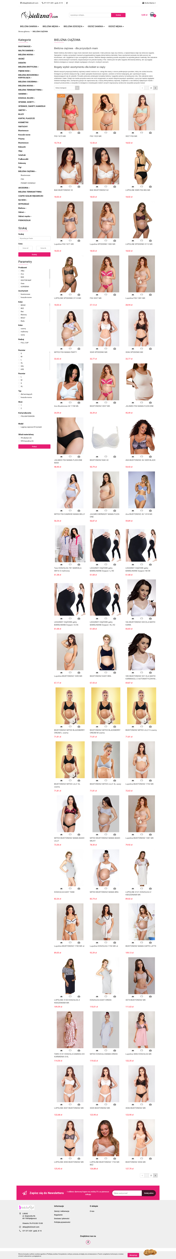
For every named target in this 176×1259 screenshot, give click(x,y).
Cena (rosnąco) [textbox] (60, 88)
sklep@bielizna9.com (30, 1227)
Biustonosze (25, 46)
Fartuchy (23, 126)
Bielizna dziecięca (74, 26)
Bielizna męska (51, 26)
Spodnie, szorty (26, 102)
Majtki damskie (26, 51)
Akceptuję (133, 1255)
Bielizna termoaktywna (30, 90)
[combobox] (66, 88)
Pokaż (34, 447)
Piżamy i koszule (28, 183)
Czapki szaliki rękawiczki (30, 196)
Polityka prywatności (62, 1222)
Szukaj (34, 254)
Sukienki (23, 94)
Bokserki (22, 147)
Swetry (22, 110)
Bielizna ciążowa (27, 171)
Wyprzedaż (23, 204)
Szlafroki (22, 155)
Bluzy (21, 114)
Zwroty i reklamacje (61, 1211)
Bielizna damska (29, 26)
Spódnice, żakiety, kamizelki (31, 106)
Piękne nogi (24, 71)
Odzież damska (96, 26)
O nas (92, 1211)
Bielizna (22, 208)
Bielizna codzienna (28, 82)
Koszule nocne (24, 135)
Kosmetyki (23, 122)
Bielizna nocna (26, 55)
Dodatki (22, 63)
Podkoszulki (23, 159)
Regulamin (58, 1215)
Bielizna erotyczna (28, 67)
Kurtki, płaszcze (26, 118)
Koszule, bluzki (26, 98)
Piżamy (21, 139)
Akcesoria (24, 188)
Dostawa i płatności (61, 1218)
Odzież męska (116, 26)
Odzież (21, 59)
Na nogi (22, 200)
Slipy (20, 151)
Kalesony (22, 163)
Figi (19, 167)
